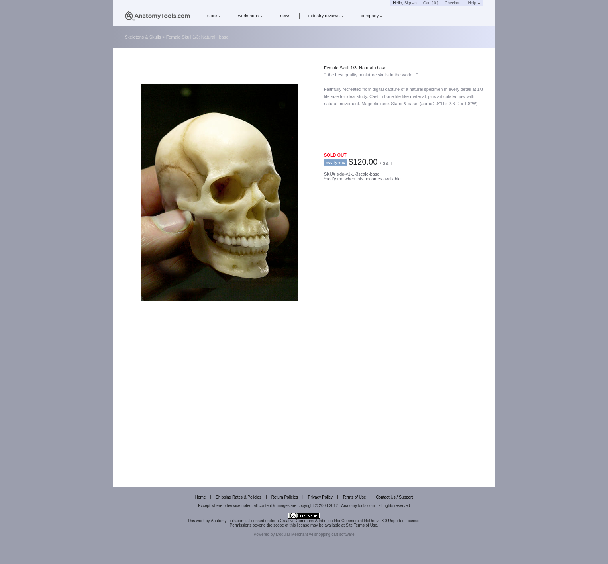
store (214, 15)
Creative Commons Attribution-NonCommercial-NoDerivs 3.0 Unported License (349, 521)
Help (474, 3)
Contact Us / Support (394, 497)
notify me (335, 162)
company (372, 15)
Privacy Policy (320, 497)
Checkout (453, 3)
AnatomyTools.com (227, 521)
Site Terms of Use (361, 525)
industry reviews (326, 15)
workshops (250, 15)
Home (200, 497)
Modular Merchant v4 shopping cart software (315, 534)
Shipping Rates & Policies (238, 497)
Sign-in (410, 3)
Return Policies (284, 497)
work (200, 521)
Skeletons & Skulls (143, 37)
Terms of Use (354, 497)
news (285, 15)
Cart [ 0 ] (430, 3)
